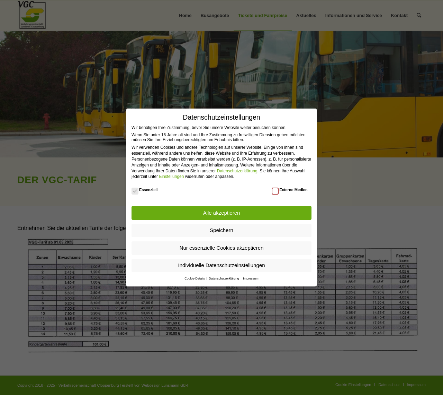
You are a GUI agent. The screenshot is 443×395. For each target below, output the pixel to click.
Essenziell (144, 190)
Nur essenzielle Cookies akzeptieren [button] (222, 248)
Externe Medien (290, 190)
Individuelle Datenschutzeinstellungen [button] (221, 265)
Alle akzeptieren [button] (221, 213)
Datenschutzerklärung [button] (224, 278)
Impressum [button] (251, 278)
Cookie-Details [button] (195, 278)
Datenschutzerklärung (237, 171)
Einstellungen (171, 176)
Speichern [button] (221, 230)
